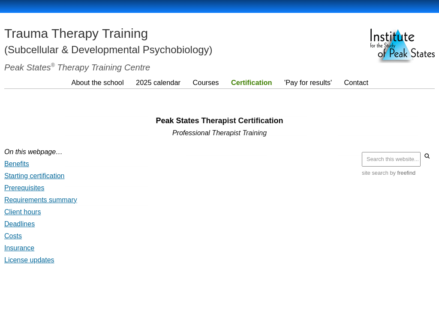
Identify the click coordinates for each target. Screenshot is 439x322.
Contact (355, 81)
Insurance (19, 248)
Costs (13, 236)
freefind (406, 173)
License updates (29, 260)
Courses (205, 81)
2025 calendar (158, 81)
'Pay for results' (307, 81)
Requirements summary (40, 200)
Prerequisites (24, 187)
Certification (251, 81)
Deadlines (19, 224)
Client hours (22, 212)
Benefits (16, 163)
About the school (97, 81)
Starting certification (34, 175)
